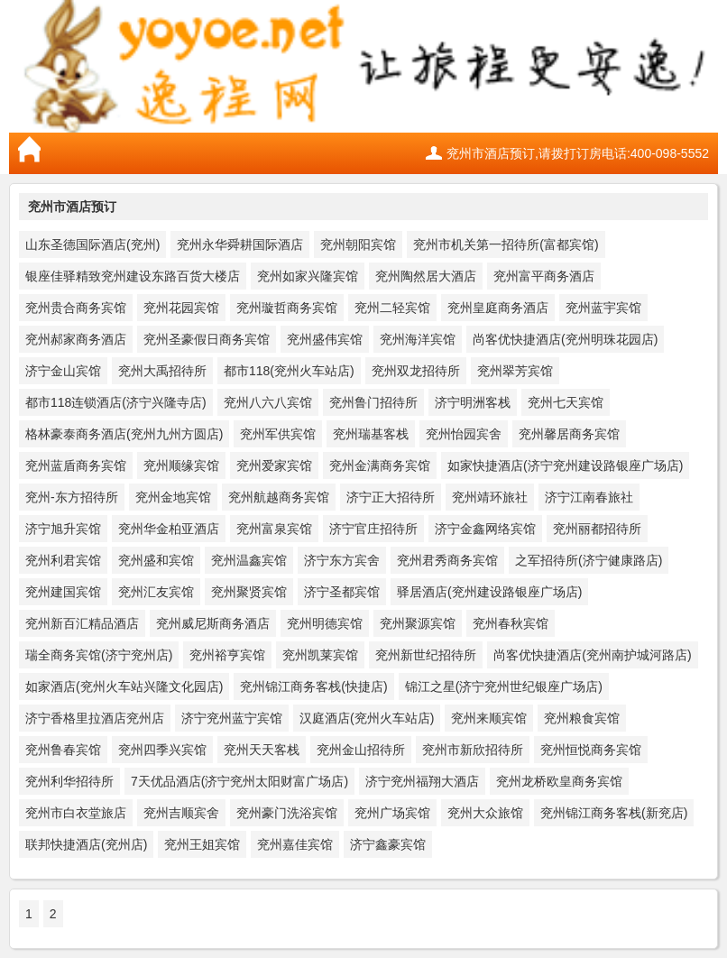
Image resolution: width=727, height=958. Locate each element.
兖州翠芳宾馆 (515, 371)
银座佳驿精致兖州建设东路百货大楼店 (132, 276)
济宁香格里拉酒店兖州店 (94, 718)
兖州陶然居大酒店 (425, 276)
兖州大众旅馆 (485, 813)
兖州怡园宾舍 (464, 434)
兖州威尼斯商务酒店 (213, 623)
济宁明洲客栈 (473, 402)
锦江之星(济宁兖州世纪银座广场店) (504, 686)
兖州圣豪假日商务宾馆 (206, 339)
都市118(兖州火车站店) (289, 371)
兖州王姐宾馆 (202, 844)
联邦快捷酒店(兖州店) (86, 844)
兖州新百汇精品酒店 (82, 623)
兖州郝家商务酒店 (75, 339)
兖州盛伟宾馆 (325, 339)
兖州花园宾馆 (181, 307)
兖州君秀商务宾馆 (447, 560)
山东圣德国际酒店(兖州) (92, 244)
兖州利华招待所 (69, 781)
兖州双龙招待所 (416, 371)
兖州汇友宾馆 (156, 592)
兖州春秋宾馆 (510, 623)
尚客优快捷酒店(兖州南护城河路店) (592, 655)
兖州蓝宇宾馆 (603, 307)
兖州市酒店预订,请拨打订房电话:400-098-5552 (577, 153)
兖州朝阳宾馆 (358, 244)
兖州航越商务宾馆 (278, 497)
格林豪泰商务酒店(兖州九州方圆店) (124, 434)
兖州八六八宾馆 (268, 402)
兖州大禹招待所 (162, 371)
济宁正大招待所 (390, 497)
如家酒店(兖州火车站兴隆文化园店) (124, 686)
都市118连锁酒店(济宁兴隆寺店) (116, 402)
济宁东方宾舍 (342, 560)
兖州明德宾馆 (325, 623)
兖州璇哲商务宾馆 (286, 307)
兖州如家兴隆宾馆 (307, 276)
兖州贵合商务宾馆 (75, 307)
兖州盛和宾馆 (156, 560)
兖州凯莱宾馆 (320, 655)
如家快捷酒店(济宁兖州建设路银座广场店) (565, 465)
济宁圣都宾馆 (342, 592)
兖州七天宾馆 (565, 402)
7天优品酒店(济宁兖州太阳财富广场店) (239, 781)
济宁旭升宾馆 (63, 528)
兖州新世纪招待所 (425, 655)
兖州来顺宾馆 (489, 718)
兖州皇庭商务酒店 (497, 307)
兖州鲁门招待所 (373, 402)
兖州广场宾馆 (392, 813)
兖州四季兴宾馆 (162, 749)
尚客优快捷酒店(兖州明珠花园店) (565, 339)
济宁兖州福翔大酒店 (422, 781)
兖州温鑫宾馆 (249, 560)
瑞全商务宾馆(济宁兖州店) (98, 655)
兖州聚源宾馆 (418, 623)
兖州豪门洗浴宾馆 (286, 813)
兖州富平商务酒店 (543, 276)
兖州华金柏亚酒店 (168, 528)
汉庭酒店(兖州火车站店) (366, 718)
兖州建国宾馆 (63, 592)
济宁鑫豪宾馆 (388, 844)
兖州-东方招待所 (71, 497)
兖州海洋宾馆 (418, 339)
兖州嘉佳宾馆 (295, 844)
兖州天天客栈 (261, 749)
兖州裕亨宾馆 (227, 655)
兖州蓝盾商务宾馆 (75, 465)
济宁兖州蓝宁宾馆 (231, 718)
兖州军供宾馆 (278, 434)
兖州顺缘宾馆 (181, 465)
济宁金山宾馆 (63, 371)
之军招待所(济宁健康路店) (588, 560)
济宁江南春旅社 (589, 497)
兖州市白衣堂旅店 (75, 813)
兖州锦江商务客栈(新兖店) (613, 813)
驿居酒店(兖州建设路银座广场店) (489, 592)
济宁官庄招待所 (373, 528)
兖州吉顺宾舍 (181, 813)
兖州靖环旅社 (490, 497)
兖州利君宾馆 (63, 560)
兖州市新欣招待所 (472, 749)
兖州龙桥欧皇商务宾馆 (559, 781)
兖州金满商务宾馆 (379, 465)
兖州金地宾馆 (173, 497)
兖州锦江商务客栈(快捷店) (313, 686)
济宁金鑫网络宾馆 (485, 528)
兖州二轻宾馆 (392, 307)
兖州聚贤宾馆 (249, 592)
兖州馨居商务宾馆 (569, 434)
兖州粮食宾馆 (582, 718)
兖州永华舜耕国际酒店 (240, 244)
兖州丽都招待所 (597, 528)
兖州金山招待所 (361, 749)
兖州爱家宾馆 (274, 465)
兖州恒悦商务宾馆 (590, 749)
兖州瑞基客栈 (371, 434)
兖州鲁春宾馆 (63, 749)
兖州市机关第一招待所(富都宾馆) (505, 244)
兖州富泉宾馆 (274, 528)
